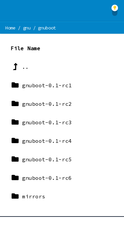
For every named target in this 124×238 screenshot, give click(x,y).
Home (10, 28)
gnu (27, 28)
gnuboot (47, 28)
